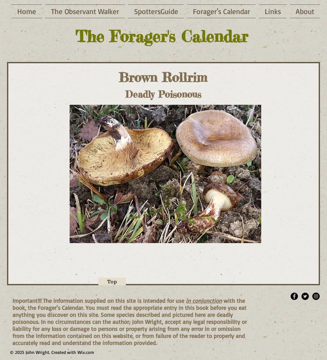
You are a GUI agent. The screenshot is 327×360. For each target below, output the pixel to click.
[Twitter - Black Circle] (305, 296)
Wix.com (86, 352)
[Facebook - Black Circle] (294, 296)
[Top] (112, 281)
